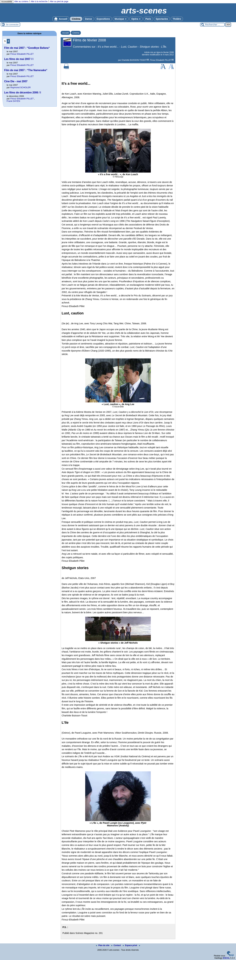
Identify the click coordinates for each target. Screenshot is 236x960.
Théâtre (177, 19)
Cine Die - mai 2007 (15, 81)
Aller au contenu (21, 1)
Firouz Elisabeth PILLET (160, 60)
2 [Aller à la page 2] (8, 41)
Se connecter (12, 24)
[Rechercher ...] (212, 24)
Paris (148, 19)
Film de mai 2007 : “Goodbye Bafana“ (27, 47)
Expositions (103, 19)
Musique (121, 19)
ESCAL (226, 958)
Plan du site (103, 945)
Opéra (136, 19)
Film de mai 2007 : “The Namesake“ (25, 70)
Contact (116, 945)
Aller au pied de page (59, 1)
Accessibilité (6, 1)
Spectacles (162, 19)
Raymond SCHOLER (20, 87)
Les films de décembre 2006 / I (22, 92)
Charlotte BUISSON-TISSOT (134, 60)
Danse (88, 19)
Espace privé (130, 945)
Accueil (60, 19)
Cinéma (76, 19)
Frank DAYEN (13, 101)
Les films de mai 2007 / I (18, 59)
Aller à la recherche (39, 1)
